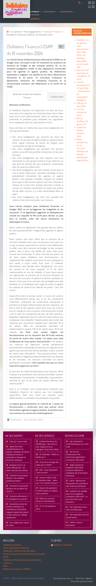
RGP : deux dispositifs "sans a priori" (47, 471)
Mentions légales (83, 578)
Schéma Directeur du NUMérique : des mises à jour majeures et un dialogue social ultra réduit (47, 445)
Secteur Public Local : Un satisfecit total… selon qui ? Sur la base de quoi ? (47, 480)
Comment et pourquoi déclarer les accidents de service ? (17, 488)
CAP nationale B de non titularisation (77, 516)
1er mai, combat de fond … (82, 112)
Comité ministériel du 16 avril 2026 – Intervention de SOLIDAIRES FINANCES (83, 91)
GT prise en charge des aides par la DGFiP (47, 463)
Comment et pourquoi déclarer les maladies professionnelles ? (17, 478)
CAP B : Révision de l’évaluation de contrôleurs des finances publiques (77, 483)
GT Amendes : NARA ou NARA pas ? (47, 455)
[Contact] (83, 3)
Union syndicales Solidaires (16, 548)
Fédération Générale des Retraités (19, 551)
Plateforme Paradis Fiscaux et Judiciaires (22, 560)
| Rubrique (66, 545)
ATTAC (6, 557)
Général (57, 545)
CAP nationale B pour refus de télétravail (76, 508)
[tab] (27, 96)
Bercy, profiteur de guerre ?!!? (82, 121)
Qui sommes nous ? (63, 578)
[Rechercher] (79, 3)
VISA (5, 566)
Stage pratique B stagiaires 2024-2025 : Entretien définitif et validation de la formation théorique (77, 470)
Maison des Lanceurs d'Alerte (17, 569)
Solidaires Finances (12, 545)
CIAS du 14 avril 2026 (18, 442)
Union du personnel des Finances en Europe (24, 554)
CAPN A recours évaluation (74, 523)
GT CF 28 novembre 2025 (46, 507)
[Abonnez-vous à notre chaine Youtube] (89, 6)
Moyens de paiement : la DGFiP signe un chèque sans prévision (47, 491)
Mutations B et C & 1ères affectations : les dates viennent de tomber (17, 468)
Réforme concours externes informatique (45, 500)
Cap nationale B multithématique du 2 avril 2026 (77, 444)
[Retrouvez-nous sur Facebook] (89, 2)
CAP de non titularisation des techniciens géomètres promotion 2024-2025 (75, 456)
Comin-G (7, 563)
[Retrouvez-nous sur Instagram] (93, 6)
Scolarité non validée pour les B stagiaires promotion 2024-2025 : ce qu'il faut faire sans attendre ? (76, 496)
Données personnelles (81, 581)
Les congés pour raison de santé (17, 524)
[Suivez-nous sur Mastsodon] (93, 2)
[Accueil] (16, 9)
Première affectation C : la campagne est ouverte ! (17, 497)
